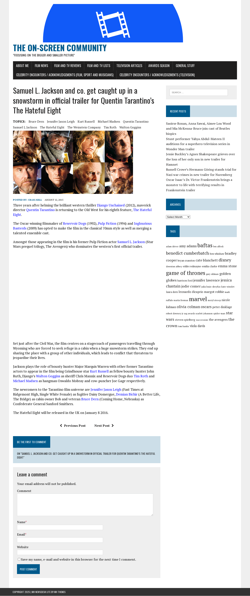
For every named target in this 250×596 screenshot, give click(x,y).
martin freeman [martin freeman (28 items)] (173, 295)
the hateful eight (52, 128)
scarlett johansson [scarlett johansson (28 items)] (188, 308)
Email (21, 534)
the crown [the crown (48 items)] (220, 314)
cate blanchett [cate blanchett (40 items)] (207, 255)
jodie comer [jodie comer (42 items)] (191, 281)
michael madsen (108, 122)
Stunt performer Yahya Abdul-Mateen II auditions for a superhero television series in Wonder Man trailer (198, 139)
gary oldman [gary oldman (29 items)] (212, 269)
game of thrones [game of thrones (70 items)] (185, 268)
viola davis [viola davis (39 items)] (181, 320)
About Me (22, 65)
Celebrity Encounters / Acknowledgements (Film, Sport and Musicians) (64, 75)
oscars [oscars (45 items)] (195, 301)
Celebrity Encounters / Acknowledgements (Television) (156, 75)
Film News (41, 65)
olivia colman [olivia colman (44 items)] (177, 302)
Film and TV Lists (98, 65)
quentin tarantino (135, 122)
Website (22, 547)
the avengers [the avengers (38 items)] (200, 315)
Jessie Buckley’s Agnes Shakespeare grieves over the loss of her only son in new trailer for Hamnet (200, 154)
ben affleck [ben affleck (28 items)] (218, 241)
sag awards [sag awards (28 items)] (173, 308)
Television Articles (129, 65)
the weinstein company (83, 128)
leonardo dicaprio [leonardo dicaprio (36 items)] (191, 287)
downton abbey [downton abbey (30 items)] (174, 261)
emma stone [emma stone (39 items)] (227, 261)
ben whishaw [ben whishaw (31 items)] (217, 249)
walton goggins (130, 128)
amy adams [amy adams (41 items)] (188, 241)
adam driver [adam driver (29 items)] (172, 241)
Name (21, 522)
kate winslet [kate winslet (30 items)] (228, 281)
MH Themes (60, 592)
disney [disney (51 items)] (225, 255)
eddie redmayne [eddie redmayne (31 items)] (192, 261)
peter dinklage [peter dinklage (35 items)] (211, 302)
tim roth (109, 128)
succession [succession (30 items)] (184, 315)
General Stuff (184, 65)
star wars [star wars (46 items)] (218, 308)
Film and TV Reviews (67, 65)
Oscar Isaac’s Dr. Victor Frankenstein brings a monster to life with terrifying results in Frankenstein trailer (199, 180)
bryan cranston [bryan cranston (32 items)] (186, 255)
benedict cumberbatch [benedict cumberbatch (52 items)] (187, 248)
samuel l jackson (25, 128)
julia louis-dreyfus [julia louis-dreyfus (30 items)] (211, 281)
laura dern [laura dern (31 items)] (172, 287)
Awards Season (158, 65)
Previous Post (72, 426)
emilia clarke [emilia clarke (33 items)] (209, 261)
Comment (24, 491)
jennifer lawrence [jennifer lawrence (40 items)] (207, 275)
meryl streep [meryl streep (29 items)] (206, 295)
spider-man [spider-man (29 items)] (204, 308)
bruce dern (36, 122)
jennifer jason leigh (60, 122)
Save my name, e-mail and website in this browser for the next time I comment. (78, 560)
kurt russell (85, 122)
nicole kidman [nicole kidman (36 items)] (223, 295)
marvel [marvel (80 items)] (191, 294)
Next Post (104, 426)
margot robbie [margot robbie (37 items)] (214, 287)
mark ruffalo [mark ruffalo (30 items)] (231, 286)
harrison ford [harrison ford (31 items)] (185, 275)
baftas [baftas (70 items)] (205, 240)
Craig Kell (35, 200)
